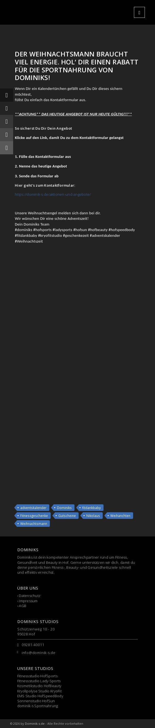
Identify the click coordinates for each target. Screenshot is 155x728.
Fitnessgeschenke (34, 515)
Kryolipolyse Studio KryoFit (39, 691)
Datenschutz (30, 595)
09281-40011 (33, 644)
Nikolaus (93, 515)
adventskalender (33, 507)
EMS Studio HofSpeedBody (40, 695)
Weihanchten (120, 515)
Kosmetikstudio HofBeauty (39, 685)
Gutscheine (67, 515)
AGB (22, 605)
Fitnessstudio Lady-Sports (39, 680)
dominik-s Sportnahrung (37, 705)
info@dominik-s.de (39, 652)
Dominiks (64, 507)
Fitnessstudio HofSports (37, 675)
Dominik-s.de (35, 723)
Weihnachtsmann (33, 523)
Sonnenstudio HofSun (36, 700)
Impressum (28, 600)
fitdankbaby (91, 507)
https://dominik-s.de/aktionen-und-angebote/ (53, 194)
